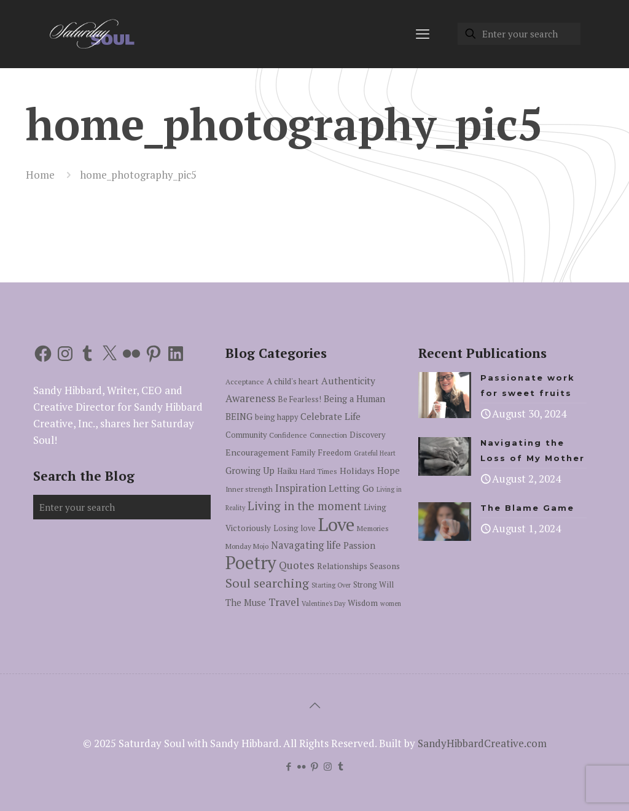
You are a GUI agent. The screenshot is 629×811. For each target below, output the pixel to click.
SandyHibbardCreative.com (482, 743)
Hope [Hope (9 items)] (388, 470)
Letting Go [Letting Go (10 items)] (351, 488)
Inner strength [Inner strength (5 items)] (249, 489)
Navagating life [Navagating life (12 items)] (306, 545)
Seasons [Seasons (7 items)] (385, 566)
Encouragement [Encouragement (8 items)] (257, 452)
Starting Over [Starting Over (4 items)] (331, 585)
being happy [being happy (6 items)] (276, 417)
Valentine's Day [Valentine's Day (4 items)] (323, 603)
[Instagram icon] (327, 766)
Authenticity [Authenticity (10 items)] (348, 380)
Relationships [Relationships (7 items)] (342, 566)
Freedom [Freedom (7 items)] (334, 452)
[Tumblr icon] (340, 766)
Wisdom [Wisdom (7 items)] (363, 602)
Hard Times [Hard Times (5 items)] (318, 471)
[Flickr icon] (302, 766)
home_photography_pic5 (138, 175)
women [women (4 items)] (390, 603)
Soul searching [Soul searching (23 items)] (267, 583)
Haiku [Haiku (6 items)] (287, 471)
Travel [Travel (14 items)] (283, 602)
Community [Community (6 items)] (246, 435)
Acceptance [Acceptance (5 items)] (244, 381)
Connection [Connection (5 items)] (328, 435)
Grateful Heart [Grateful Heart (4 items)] (375, 453)
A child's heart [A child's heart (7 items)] (293, 381)
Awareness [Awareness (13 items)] (250, 398)
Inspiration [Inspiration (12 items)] (300, 488)
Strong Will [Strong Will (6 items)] (373, 585)
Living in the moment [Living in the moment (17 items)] (304, 506)
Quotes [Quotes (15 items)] (296, 565)
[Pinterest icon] (314, 766)
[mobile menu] (422, 33)
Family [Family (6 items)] (303, 453)
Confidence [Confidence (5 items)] (288, 435)
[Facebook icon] (289, 766)
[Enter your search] (519, 34)
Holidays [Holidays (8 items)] (357, 470)
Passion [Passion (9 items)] (359, 545)
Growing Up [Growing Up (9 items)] (250, 470)
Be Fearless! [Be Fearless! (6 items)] (299, 399)
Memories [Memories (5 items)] (373, 528)
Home (40, 175)
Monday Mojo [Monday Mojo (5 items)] (246, 546)
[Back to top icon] (314, 705)
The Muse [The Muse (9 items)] (245, 602)
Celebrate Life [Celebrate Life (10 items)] (330, 416)
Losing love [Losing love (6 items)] (294, 528)
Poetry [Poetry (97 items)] (250, 562)
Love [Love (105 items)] (336, 524)
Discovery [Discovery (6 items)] (367, 435)
